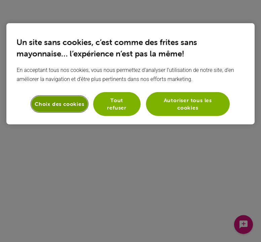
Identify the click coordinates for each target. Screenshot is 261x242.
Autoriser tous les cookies (188, 104)
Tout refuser (116, 104)
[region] (130, 73)
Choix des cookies (59, 103)
